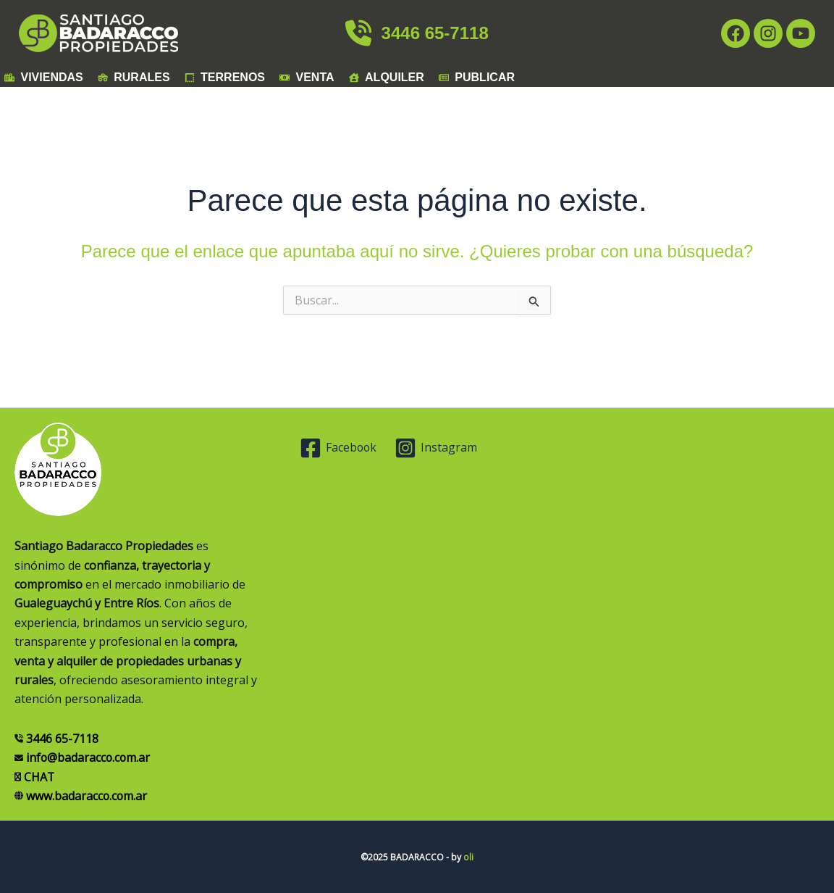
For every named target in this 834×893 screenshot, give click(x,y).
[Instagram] (437, 448)
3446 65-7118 (416, 33)
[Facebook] (338, 448)
